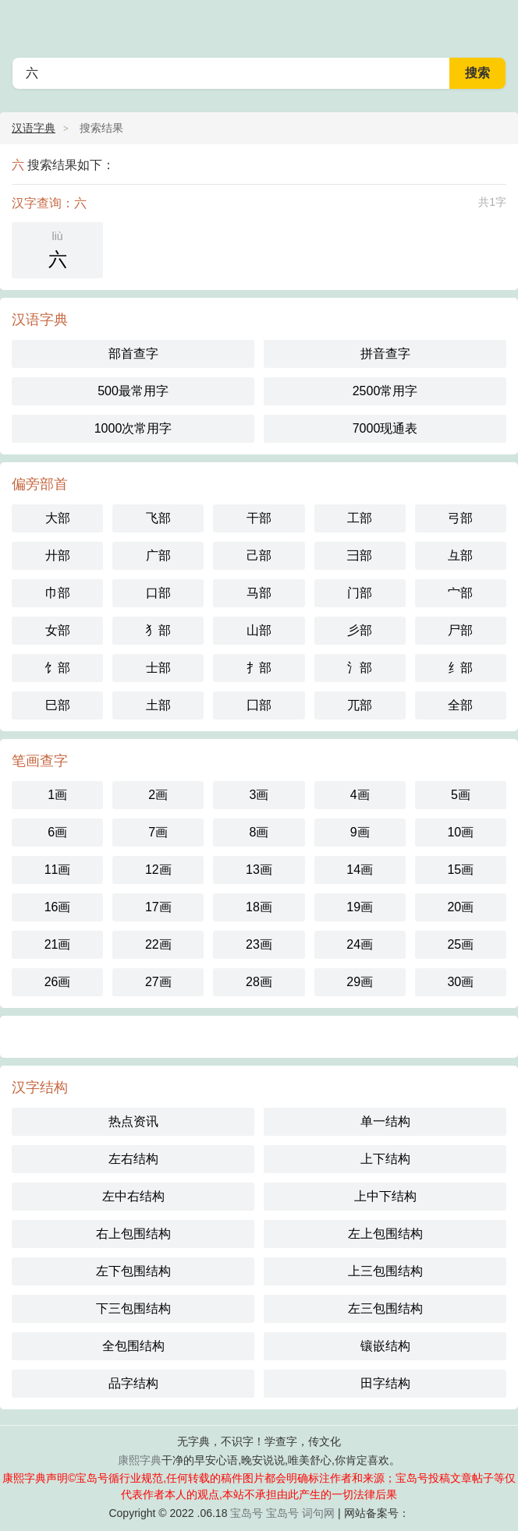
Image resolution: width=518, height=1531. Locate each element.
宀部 (460, 592)
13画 (259, 869)
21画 (57, 944)
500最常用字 (133, 391)
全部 (460, 705)
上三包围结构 (385, 1271)
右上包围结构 (133, 1233)
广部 (158, 555)
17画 (158, 907)
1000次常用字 (133, 428)
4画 (360, 794)
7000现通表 (385, 428)
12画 (158, 869)
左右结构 (133, 1158)
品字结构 (133, 1383)
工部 (359, 518)
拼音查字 (385, 353)
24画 (359, 944)
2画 (158, 794)
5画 (460, 794)
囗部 (259, 705)
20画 (460, 907)
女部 (57, 630)
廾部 (57, 555)
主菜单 (496, 23)
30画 (460, 981)
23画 (259, 944)
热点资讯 (133, 1121)
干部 (259, 518)
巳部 (57, 705)
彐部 (359, 555)
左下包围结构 (133, 1271)
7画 (158, 832)
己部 (259, 555)
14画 (359, 869)
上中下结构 (385, 1196)
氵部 (359, 667)
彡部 (359, 630)
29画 (359, 981)
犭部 (158, 630)
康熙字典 (139, 1460)
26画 (57, 981)
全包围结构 (133, 1345)
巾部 (57, 592)
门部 (359, 592)
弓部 (460, 518)
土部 (158, 705)
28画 (259, 981)
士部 (158, 667)
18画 (259, 907)
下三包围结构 (133, 1308)
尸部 (460, 630)
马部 (259, 592)
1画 (57, 794)
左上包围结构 (385, 1233)
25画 (460, 944)
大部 (57, 518)
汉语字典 (33, 127)
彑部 (460, 555)
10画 (460, 832)
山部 (259, 630)
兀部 (359, 705)
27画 (158, 981)
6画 (57, 832)
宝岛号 (246, 1513)
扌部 (259, 667)
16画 (57, 907)
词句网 (318, 1513)
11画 (57, 869)
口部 (158, 592)
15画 (460, 869)
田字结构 (385, 1383)
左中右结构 (133, 1196)
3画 (259, 794)
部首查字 (133, 353)
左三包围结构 (385, 1308)
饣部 (57, 667)
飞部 (158, 518)
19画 (359, 907)
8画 (259, 832)
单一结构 (385, 1121)
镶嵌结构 (385, 1345)
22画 (158, 944)
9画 (360, 832)
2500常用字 (385, 391)
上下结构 (385, 1158)
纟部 (460, 667)
